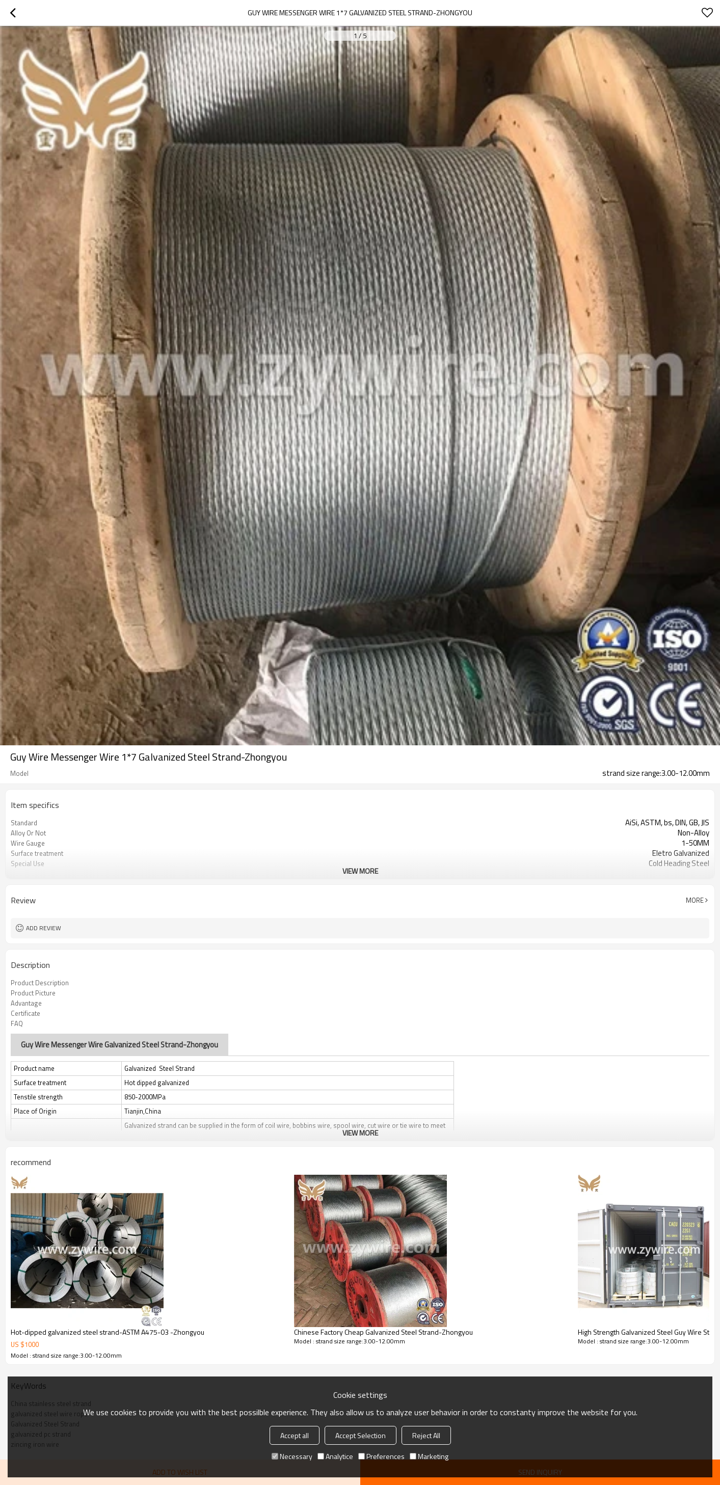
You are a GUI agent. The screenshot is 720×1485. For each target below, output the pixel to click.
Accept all (294, 1435)
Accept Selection (360, 1435)
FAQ (17, 1023)
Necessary (292, 1456)
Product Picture (33, 993)
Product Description (40, 983)
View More (360, 871)
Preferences (381, 1456)
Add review (43, 928)
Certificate (25, 1013)
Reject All (426, 1435)
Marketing (429, 1456)
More (695, 900)
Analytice (335, 1456)
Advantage (26, 1003)
